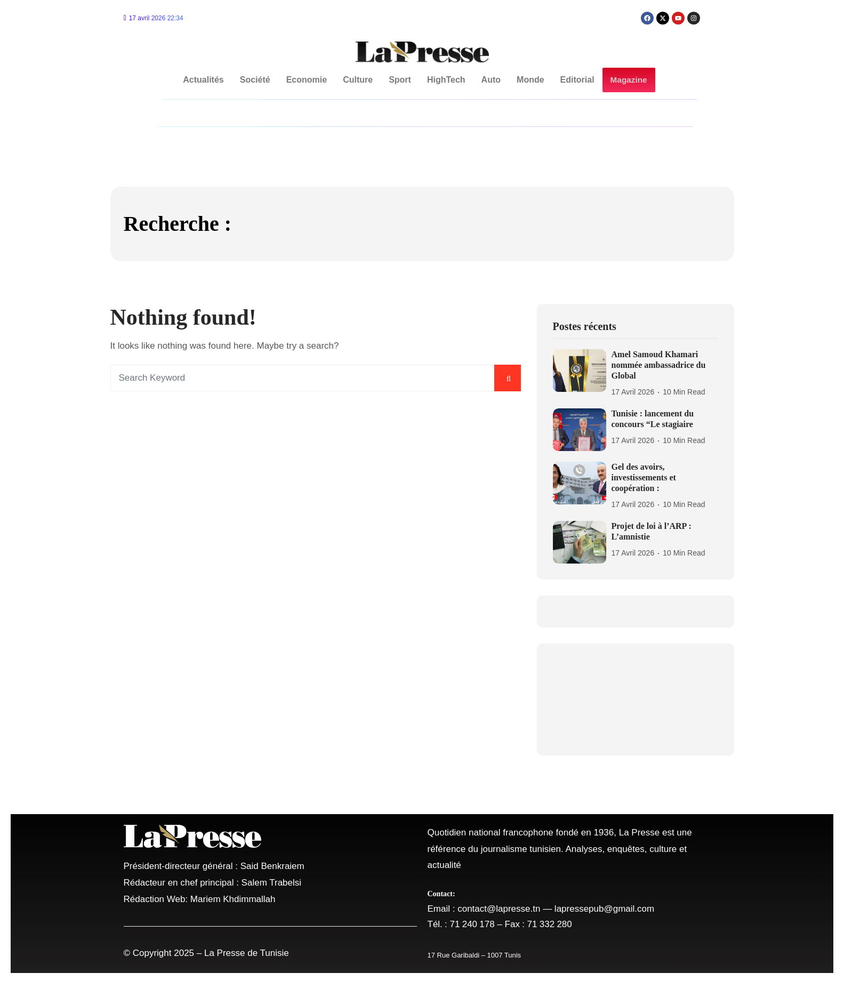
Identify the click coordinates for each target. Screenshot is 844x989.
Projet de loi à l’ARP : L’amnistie (652, 531)
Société (255, 79)
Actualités (203, 79)
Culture (358, 79)
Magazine (628, 80)
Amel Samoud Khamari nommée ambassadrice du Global (659, 365)
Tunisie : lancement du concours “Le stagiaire (653, 419)
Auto (491, 79)
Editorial (577, 79)
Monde (531, 79)
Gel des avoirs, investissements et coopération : (644, 477)
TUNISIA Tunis (635, 699)
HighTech (447, 79)
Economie (306, 79)
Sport (400, 79)
